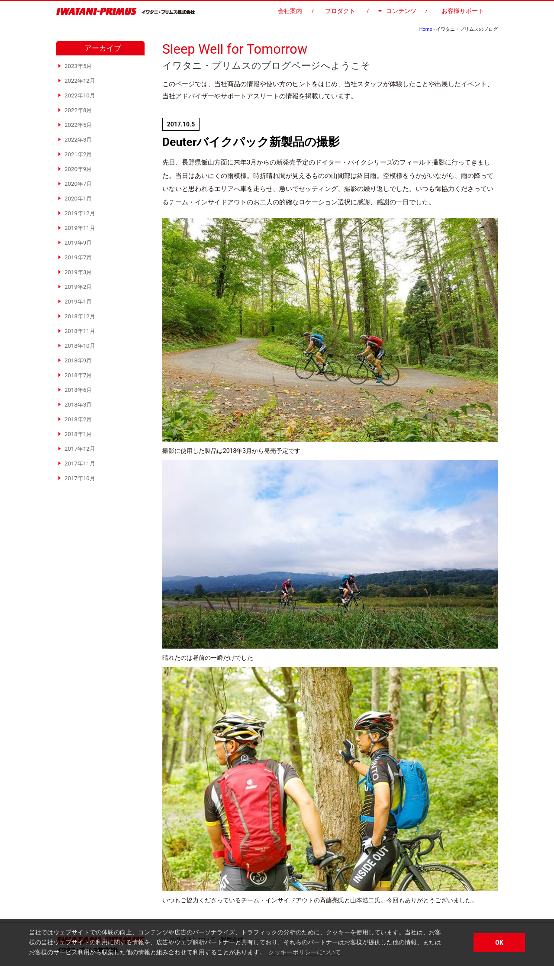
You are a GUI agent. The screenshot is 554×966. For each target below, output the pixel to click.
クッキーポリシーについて (304, 952)
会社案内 (290, 10)
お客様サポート (462, 10)
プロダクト (340, 10)
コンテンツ (397, 10)
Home (425, 29)
